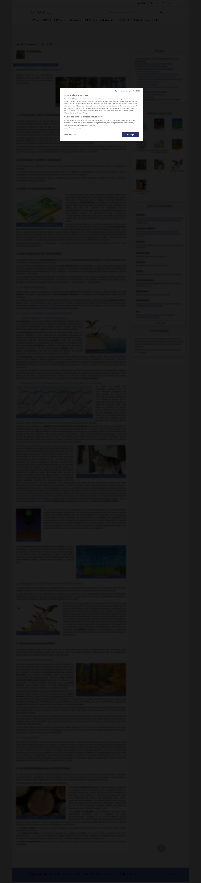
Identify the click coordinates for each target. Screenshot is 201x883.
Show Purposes (70, 134)
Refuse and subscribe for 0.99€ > (128, 91)
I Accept (130, 135)
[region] (101, 114)
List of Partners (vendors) (73, 128)
